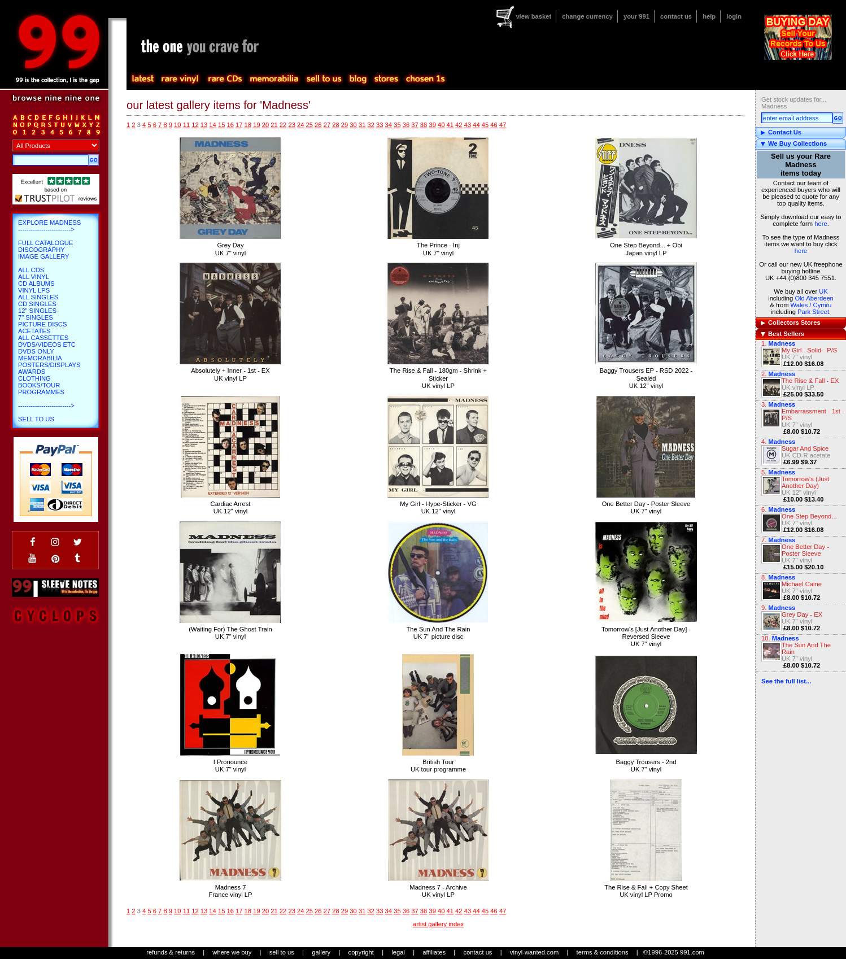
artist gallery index (438, 924)
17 (239, 124)
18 (248, 124)
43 (467, 124)
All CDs (31, 270)
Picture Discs (42, 324)
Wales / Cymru (811, 305)
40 (441, 124)
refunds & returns (170, 952)
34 (388, 124)
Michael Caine (802, 584)
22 (283, 124)
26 (318, 124)
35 (397, 124)
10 (177, 124)
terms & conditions (603, 952)
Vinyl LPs (34, 290)
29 (344, 124)
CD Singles (37, 303)
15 (221, 124)
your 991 (636, 16)
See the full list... (786, 681)
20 (265, 124)
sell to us (281, 952)
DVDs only (36, 351)
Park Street (813, 311)
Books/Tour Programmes (41, 388)
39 (432, 124)
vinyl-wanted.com (534, 952)
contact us (676, 16)
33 (379, 124)
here (820, 223)
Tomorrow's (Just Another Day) (805, 482)
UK (823, 291)
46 (493, 124)
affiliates (434, 952)
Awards (31, 371)
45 (485, 124)
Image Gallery (43, 256)
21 (274, 124)
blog (357, 79)
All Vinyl (33, 276)
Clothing (34, 378)
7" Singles (35, 317)
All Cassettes (43, 337)
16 (229, 124)
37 (414, 124)
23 (291, 124)
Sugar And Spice (805, 448)
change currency (587, 16)
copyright (361, 952)
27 (327, 124)
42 (458, 124)
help (709, 16)
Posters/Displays (49, 364)
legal (398, 952)
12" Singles (37, 310)
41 (450, 124)
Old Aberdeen (814, 298)
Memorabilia (40, 358)
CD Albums (36, 283)
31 (362, 124)
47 (502, 124)
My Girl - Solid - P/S (809, 350)
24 (300, 124)
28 (335, 124)
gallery (321, 952)
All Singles (38, 297)
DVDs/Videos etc (47, 344)
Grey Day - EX (802, 614)
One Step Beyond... (809, 516)
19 (256, 124)
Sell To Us (36, 419)
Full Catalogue (45, 242)
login (734, 16)
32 (370, 124)
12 (194, 124)
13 (203, 124)
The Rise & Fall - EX (810, 380)
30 (353, 124)
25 (309, 124)
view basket (533, 16)
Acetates (34, 331)
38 (423, 124)
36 (406, 124)
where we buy (231, 952)
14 (212, 124)
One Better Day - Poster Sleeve (805, 550)
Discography (41, 249)
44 (476, 124)
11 (186, 124)
